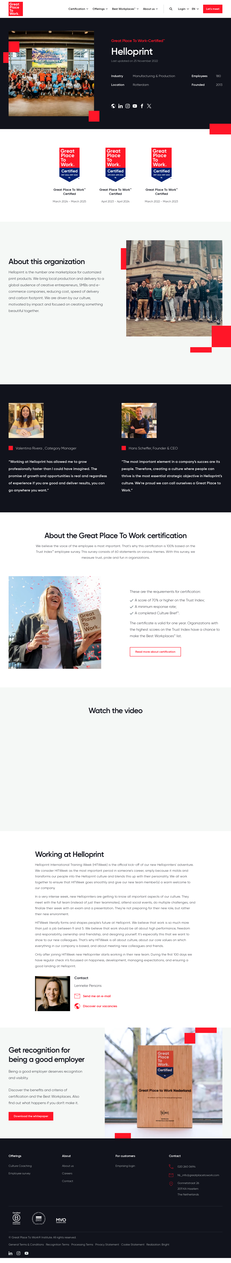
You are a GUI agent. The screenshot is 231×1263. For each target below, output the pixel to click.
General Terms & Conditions (27, 1243)
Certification (78, 9)
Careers (67, 1173)
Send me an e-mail (92, 996)
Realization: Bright (165, 1243)
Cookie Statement (139, 1243)
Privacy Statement (112, 1243)
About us (150, 9)
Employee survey (19, 1173)
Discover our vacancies (95, 1006)
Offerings (100, 9)
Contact (67, 1181)
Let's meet (212, 9)
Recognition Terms (60, 1243)
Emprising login (125, 1165)
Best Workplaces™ (125, 9)
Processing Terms (86, 1243)
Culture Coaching (20, 1165)
